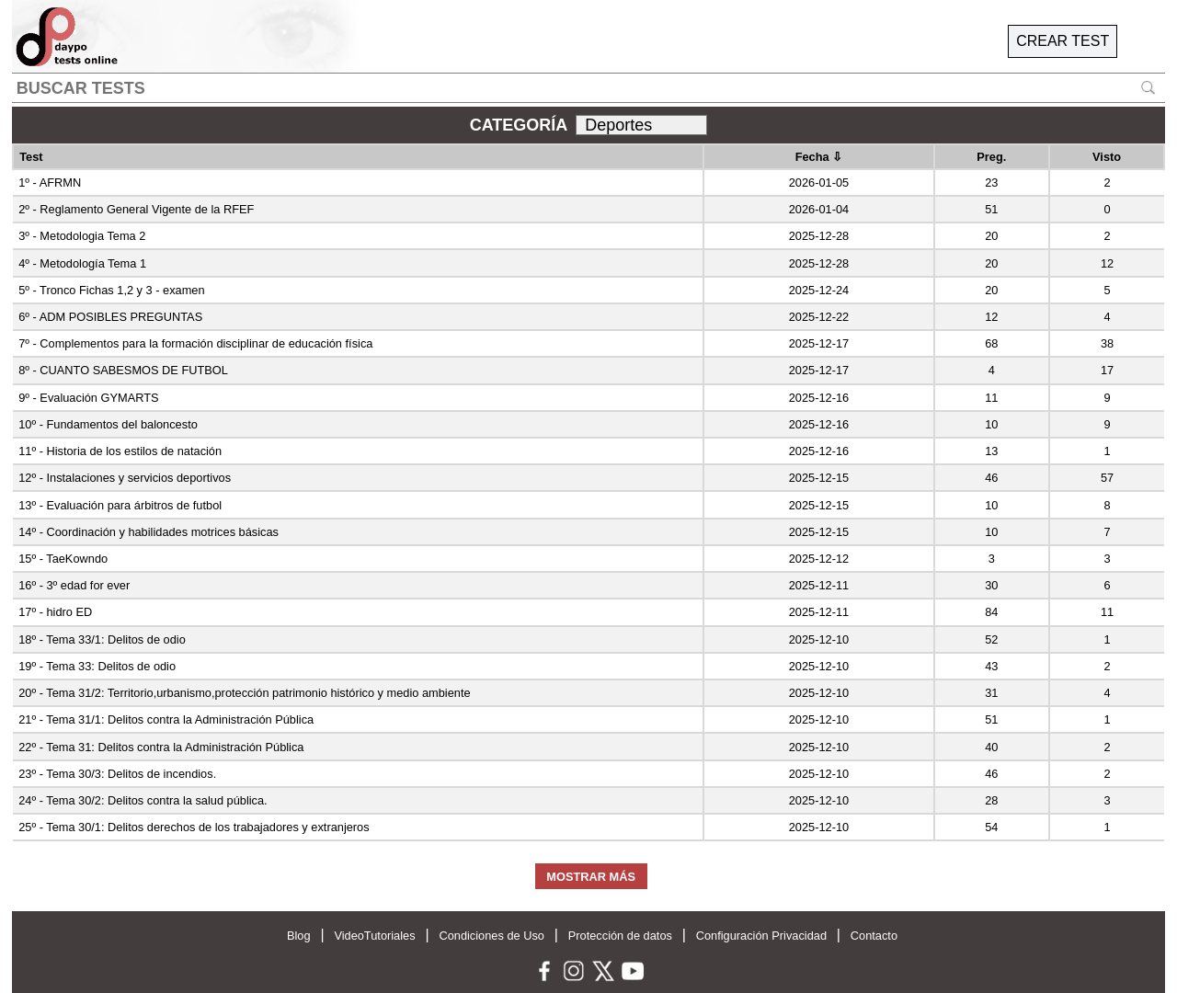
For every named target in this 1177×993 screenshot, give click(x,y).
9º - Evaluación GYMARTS (88, 398)
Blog (299, 935)
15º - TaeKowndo (63, 558)
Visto (1106, 157)
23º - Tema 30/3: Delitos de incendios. (117, 774)
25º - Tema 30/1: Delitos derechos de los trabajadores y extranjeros (193, 827)
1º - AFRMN (49, 182)
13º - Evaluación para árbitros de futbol (120, 505)
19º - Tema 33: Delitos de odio (97, 666)
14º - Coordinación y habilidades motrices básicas (148, 532)
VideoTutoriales (374, 935)
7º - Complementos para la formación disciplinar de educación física (195, 343)
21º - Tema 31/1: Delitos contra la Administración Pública (166, 719)
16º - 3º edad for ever (74, 585)
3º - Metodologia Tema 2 (81, 236)
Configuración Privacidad (761, 935)
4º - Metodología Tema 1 (82, 263)
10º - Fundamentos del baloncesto (108, 424)
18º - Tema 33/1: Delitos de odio (102, 639)
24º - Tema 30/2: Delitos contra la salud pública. (142, 800)
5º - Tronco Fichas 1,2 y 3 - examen (111, 290)
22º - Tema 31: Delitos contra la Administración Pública (160, 747)
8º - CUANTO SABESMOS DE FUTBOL (123, 370)
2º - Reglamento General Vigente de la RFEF (136, 209)
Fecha (819, 157)
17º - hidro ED (55, 612)
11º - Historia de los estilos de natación (120, 451)
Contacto (874, 935)
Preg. (991, 157)
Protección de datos (620, 935)
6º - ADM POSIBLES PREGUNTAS (110, 317)
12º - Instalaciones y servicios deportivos (124, 478)
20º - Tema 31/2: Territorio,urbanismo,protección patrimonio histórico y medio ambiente (244, 693)
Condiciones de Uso (491, 935)
